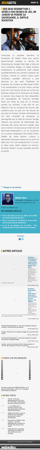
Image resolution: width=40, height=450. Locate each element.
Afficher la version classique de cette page (20, 442)
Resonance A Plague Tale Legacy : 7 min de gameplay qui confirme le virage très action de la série (16, 423)
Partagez (20, 236)
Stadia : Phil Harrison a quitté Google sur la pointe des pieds (20, 333)
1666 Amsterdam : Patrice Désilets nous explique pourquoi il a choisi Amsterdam (16, 416)
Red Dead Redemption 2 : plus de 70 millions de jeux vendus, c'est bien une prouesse (19, 326)
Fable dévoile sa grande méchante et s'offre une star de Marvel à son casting (16, 432)
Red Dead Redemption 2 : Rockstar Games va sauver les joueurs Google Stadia (19, 339)
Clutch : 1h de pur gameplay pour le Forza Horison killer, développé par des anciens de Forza (16, 402)
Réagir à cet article (11, 188)
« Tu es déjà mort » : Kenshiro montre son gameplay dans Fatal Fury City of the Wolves (16, 409)
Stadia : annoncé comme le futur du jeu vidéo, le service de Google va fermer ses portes (18, 345)
